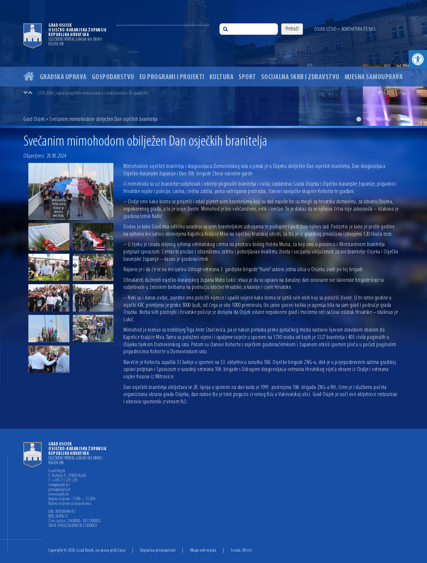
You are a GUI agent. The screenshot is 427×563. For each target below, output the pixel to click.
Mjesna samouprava (374, 77)
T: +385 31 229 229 (62, 480)
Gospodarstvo (113, 77)
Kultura (221, 77)
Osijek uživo (325, 29)
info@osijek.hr (59, 485)
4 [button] (388, 119)
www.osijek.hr (58, 494)
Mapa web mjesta (203, 550)
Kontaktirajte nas (359, 29)
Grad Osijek (34, 119)
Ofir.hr (248, 550)
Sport (247, 77)
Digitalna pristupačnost (158, 550)
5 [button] (398, 119)
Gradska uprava (63, 77)
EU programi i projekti (171, 77)
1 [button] (358, 119)
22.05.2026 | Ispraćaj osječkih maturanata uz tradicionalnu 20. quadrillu (92, 93)
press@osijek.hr (59, 490)
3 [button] (378, 119)
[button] (418, 59)
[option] (213, 63)
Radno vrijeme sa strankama (69, 504)
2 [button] (368, 119)
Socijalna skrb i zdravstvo (300, 77)
